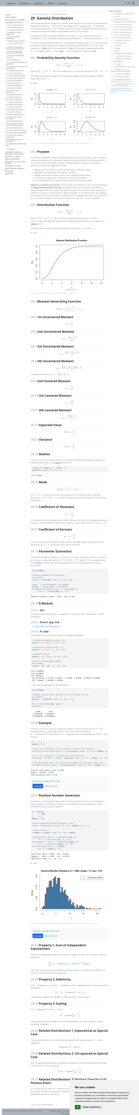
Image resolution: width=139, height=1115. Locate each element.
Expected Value (118, 43)
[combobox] (133, 3)
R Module (116, 61)
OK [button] (78, 1107)
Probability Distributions (39, 14)
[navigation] (27, 17)
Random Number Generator (123, 67)
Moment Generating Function (123, 22)
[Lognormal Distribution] (42, 1104)
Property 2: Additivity (120, 74)
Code (35, 83)
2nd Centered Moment (121, 35)
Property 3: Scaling (119, 76)
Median (116, 48)
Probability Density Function (122, 14)
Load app (38, 786)
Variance (116, 45)
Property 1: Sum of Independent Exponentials (120, 70)
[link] (11, 3)
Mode (115, 51)
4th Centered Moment (121, 40)
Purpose (116, 16)
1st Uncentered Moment (121, 24)
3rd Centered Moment (121, 37)
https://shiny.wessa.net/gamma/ (47, 626)
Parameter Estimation (121, 59)
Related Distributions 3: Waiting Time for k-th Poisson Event (121, 90)
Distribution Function (120, 19)
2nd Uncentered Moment (122, 27)
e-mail (59, 1111)
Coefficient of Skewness (122, 53)
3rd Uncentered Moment (121, 30)
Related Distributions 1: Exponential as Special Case (121, 80)
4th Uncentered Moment (121, 32)
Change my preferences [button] (92, 1107)
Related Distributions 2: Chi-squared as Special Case (123, 85)
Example (116, 64)
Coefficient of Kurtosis (121, 56)
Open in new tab (51, 786)
